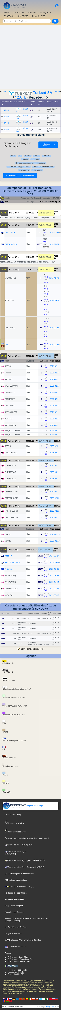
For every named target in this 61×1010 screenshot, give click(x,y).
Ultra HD (46, 156)
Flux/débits (37, 170)
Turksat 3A (42, 92)
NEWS (6, 12)
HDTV (27, 156)
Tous (13, 156)
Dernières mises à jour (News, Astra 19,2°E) (24, 867)
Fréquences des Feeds (17, 970)
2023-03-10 (54, 595)
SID (41, 201)
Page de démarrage (23, 806)
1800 (56, 355)
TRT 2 (7, 344)
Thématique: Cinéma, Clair (19, 961)
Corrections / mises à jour (32, 649)
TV (20, 156)
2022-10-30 (54, 569)
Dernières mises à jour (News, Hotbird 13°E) (25, 860)
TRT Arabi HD (10, 232)
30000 (55, 549)
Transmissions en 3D (15, 947)
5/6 (55, 226)
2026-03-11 (54, 465)
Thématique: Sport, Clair (18, 957)
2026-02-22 (54, 491)
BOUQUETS (45, 12)
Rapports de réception (14, 906)
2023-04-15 (54, 582)
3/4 (55, 214)
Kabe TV (8, 556)
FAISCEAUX (9, 16)
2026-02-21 (54, 232)
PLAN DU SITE (38, 16)
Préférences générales (14, 822)
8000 (56, 268)
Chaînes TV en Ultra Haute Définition (23, 940)
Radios (25, 159)
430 (55, 460)
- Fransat (15, 921)
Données (35, 159)
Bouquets (9, 919)
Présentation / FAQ (13, 815)
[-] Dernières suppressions (18, 167)
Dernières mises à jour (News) (19, 845)
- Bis (46, 919)
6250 (56, 224)
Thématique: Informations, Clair (21, 959)
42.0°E (20, 97)
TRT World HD (11, 244)
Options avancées (49, 145)
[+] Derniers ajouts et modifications (30, 163)
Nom (7, 201)
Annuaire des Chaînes (14, 912)
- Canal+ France (29, 919)
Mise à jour (55, 201)
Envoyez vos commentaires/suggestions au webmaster (27, 838)
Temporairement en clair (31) (19, 886)
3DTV (36, 156)
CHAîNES (32, 12)
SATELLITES (18, 12)
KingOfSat (50, 1007)
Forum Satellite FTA (16, 974)
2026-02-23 (55, 534)
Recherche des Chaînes (16, 893)
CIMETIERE (23, 16)
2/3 (54, 551)
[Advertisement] (30, 57)
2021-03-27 (54, 556)
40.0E (57, 91)
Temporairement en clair (43, 167)
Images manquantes (13, 934)
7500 (56, 212)
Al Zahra (8, 569)
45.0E (3, 91)
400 (55, 441)
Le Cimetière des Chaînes (16, 927)
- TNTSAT (40, 919)
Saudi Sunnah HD (12, 562)
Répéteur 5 (24, 170)
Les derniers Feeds (16, 972)
